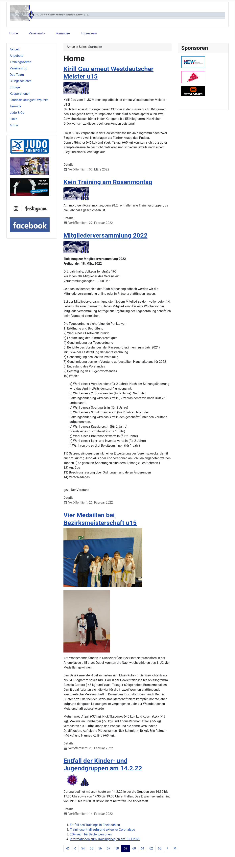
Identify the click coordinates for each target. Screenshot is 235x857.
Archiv (14, 125)
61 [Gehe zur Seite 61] (142, 848)
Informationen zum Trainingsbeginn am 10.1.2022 (105, 839)
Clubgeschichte (21, 81)
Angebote (16, 56)
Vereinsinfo (37, 33)
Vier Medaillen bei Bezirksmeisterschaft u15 (100, 518)
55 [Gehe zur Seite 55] (91, 848)
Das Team (17, 75)
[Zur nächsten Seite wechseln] (167, 848)
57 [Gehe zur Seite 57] (108, 848)
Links (13, 119)
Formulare (63, 33)
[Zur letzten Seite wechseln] (175, 848)
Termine (15, 106)
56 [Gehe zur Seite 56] (100, 848)
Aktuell (14, 49)
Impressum (89, 33)
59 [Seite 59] (125, 848)
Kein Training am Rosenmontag (107, 182)
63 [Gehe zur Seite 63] (159, 848)
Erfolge (15, 87)
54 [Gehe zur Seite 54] (83, 848)
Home (13, 33)
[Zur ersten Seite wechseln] (67, 848)
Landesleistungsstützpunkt (29, 100)
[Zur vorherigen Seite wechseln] (75, 848)
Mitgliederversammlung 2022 (105, 235)
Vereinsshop (18, 68)
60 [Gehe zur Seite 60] (134, 848)
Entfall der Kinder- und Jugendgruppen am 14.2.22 (102, 764)
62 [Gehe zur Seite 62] (151, 848)
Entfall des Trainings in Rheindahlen (95, 825)
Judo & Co (17, 113)
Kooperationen (20, 94)
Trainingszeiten (20, 62)
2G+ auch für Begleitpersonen (91, 834)
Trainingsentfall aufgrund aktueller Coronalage (102, 829)
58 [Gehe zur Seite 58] (117, 848)
